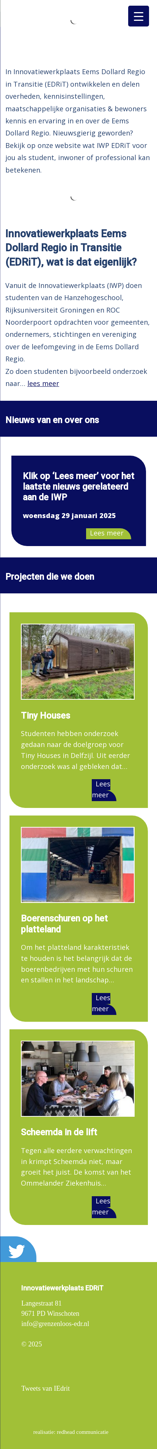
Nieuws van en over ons (52, 420)
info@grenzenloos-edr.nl (55, 1324)
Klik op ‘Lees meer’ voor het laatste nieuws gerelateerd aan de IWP (78, 487)
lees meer (43, 383)
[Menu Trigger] (138, 16)
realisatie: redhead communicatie (70, 1432)
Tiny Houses (45, 715)
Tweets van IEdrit (45, 1388)
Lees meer (107, 532)
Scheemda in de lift (59, 1132)
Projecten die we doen (49, 576)
